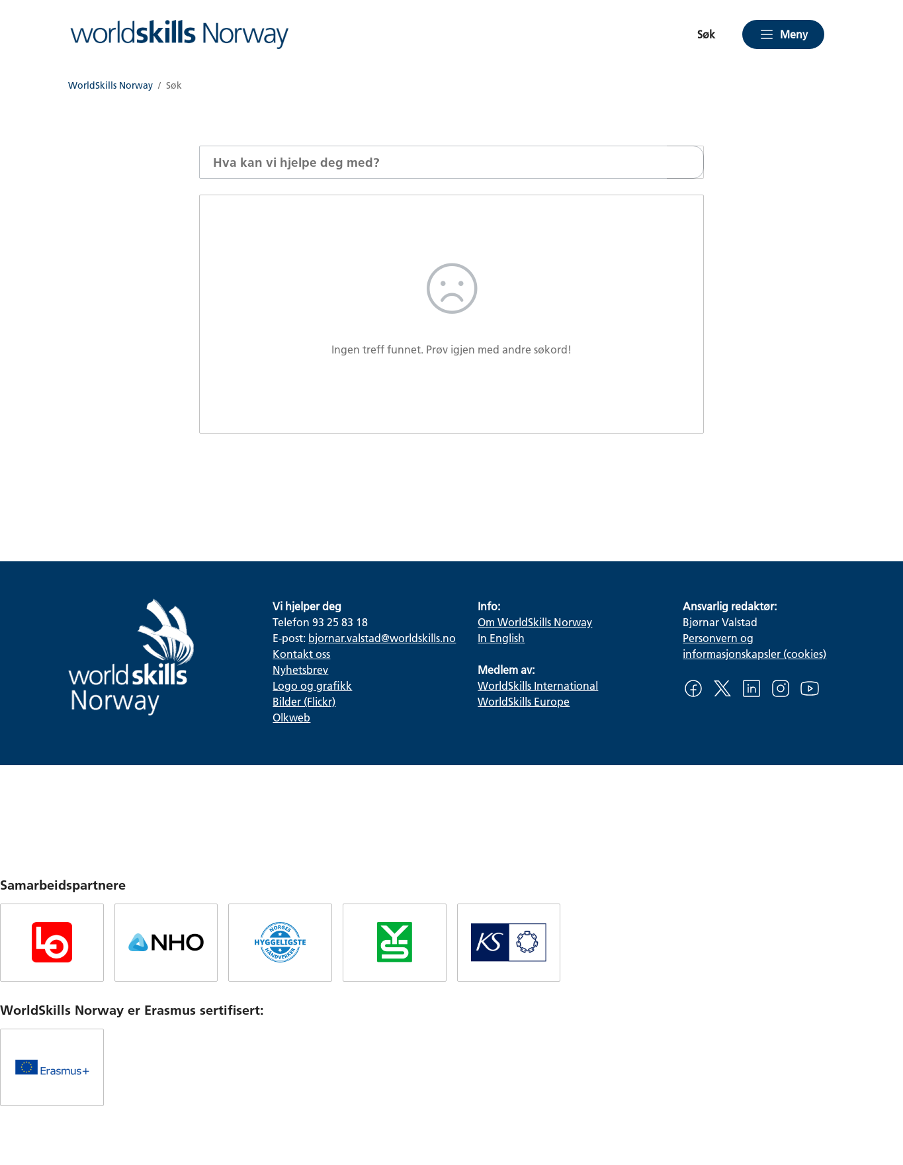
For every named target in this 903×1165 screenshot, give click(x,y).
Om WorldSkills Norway (535, 622)
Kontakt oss (301, 654)
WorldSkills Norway (110, 85)
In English (501, 638)
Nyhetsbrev (300, 669)
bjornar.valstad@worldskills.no (382, 638)
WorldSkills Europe (524, 701)
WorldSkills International (538, 685)
